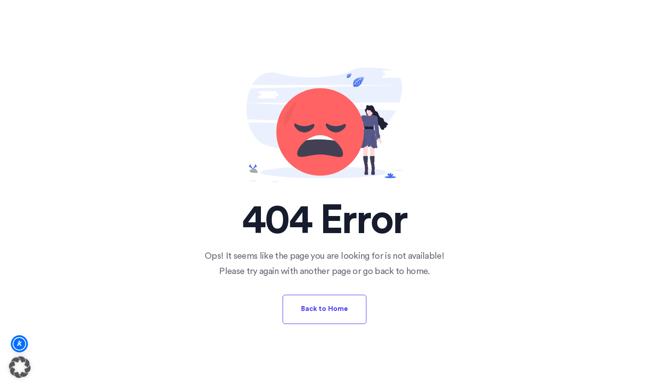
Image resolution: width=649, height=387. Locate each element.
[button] (20, 367)
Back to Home (324, 309)
